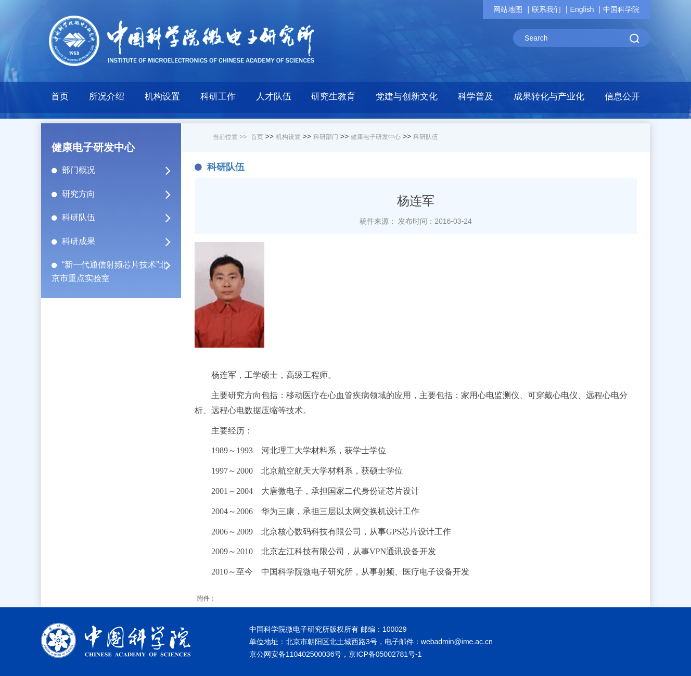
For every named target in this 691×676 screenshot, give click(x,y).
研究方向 (121, 194)
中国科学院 (621, 9)
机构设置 (288, 137)
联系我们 (546, 9)
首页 (60, 96)
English (582, 9)
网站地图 (507, 9)
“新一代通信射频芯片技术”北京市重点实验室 (121, 268)
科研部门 (325, 137)
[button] (162, 99)
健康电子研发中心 (376, 137)
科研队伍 (121, 217)
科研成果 (121, 241)
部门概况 (121, 170)
